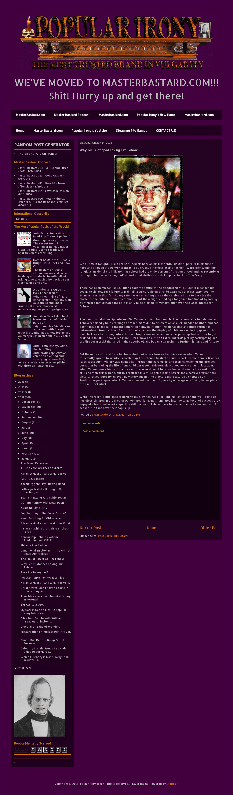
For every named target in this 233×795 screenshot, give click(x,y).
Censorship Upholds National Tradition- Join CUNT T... (40, 538)
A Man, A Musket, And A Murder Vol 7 (45, 473)
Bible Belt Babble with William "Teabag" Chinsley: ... (41, 620)
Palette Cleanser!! (33, 478)
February (27, 453)
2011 (21, 668)
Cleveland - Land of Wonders (40, 626)
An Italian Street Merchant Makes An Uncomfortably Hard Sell (50, 319)
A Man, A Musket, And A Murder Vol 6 (45, 523)
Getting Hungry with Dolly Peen (42, 502)
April (25, 443)
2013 (21, 392)
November (28, 406)
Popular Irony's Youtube (89, 130)
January (27, 458)
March (25, 448)
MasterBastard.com (30, 115)
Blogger (172, 783)
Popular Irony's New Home (156, 115)
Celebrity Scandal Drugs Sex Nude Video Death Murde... (44, 650)
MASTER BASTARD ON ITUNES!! (37, 153)
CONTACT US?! (166, 130)
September (29, 417)
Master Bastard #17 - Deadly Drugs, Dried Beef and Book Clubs (51, 263)
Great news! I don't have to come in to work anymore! (44, 589)
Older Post (210, 527)
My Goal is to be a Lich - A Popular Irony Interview (43, 611)
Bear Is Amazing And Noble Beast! (43, 497)
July (24, 427)
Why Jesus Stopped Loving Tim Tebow (42, 565)
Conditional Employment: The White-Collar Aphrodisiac (45, 552)
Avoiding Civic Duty (34, 507)
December (28, 401)
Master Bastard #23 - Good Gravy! (39, 175)
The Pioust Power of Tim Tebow (42, 558)
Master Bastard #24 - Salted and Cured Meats (42, 169)
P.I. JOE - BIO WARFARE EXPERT (41, 468)
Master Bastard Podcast (72, 115)
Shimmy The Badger (34, 545)
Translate (20, 218)
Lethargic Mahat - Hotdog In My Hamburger (42, 491)
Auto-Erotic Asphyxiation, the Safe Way (50, 347)
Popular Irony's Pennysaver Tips (42, 577)
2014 (21, 386)
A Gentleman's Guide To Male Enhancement (49, 291)
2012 (21, 397)
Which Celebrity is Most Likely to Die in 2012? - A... (45, 658)
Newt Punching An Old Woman (41, 518)
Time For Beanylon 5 (34, 572)
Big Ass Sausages (32, 604)
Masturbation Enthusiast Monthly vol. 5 (46, 633)
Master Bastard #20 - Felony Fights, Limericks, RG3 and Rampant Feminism (42, 200)
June (25, 432)
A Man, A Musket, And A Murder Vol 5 (45, 582)
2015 (21, 381)
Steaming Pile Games (131, 130)
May (24, 438)
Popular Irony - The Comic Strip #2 (43, 513)
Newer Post (90, 527)
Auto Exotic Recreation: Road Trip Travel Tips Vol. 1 (51, 235)
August (26, 422)
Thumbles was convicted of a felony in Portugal (46, 598)
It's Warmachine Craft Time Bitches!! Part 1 (45, 530)
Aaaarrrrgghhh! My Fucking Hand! (43, 483)
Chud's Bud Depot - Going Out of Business (42, 641)
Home (20, 130)
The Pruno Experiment (36, 463)
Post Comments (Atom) (113, 535)
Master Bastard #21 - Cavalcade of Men (43, 190)
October (27, 412)
